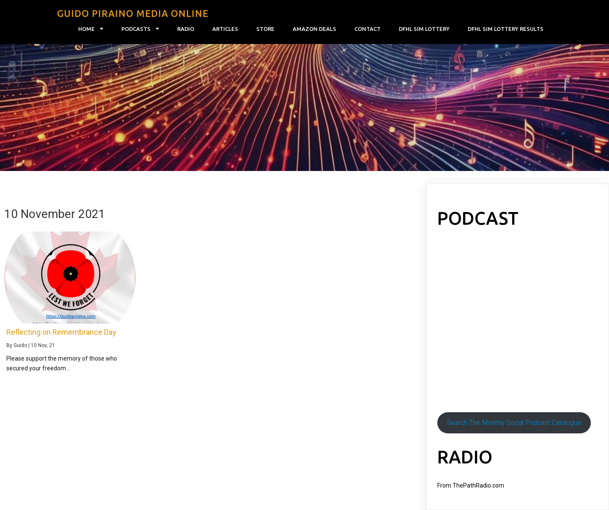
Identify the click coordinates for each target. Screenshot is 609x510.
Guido (20, 345)
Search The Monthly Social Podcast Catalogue (514, 423)
